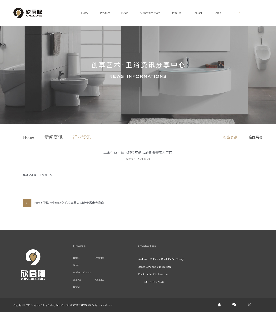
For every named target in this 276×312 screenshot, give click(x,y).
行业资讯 (82, 137)
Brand (217, 13)
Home (85, 13)
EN (239, 13)
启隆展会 (256, 137)
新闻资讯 (53, 137)
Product (105, 13)
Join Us (176, 13)
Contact (197, 13)
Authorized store (150, 13)
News (124, 13)
